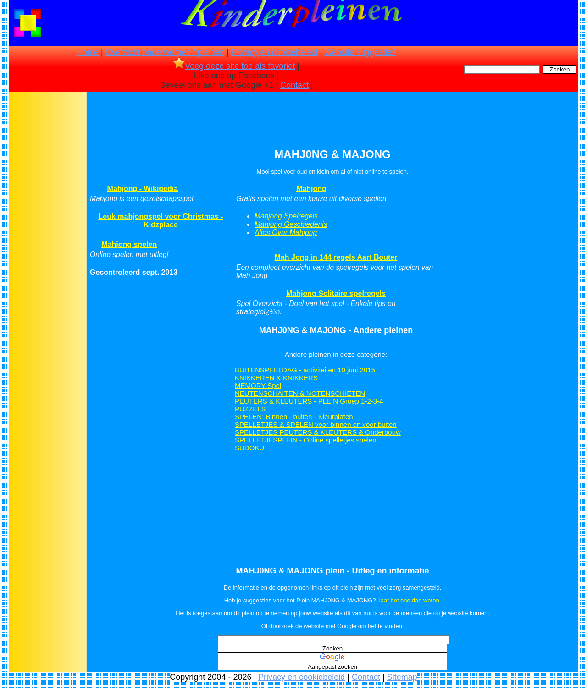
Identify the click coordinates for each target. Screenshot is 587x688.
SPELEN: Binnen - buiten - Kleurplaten (294, 416)
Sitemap (402, 677)
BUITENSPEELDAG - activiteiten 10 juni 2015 (305, 370)
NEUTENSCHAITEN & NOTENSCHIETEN (300, 393)
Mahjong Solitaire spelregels (336, 293)
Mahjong (311, 188)
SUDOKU (249, 448)
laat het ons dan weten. (410, 600)
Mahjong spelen (129, 244)
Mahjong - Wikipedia (142, 188)
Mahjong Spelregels (286, 216)
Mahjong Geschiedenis (291, 224)
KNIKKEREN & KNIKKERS (276, 378)
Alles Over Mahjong (286, 232)
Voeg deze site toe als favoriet (234, 66)
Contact (294, 85)
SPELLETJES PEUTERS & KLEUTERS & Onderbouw (318, 432)
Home (88, 52)
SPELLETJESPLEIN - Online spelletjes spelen (306, 440)
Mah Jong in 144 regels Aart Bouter (336, 257)
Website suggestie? (360, 52)
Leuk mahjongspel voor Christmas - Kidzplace (160, 221)
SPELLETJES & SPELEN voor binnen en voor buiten (316, 424)
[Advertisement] (47, 238)
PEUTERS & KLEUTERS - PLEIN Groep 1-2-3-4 (309, 401)
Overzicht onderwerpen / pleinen (164, 52)
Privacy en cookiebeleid (274, 52)
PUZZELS (250, 409)
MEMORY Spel (258, 385)
